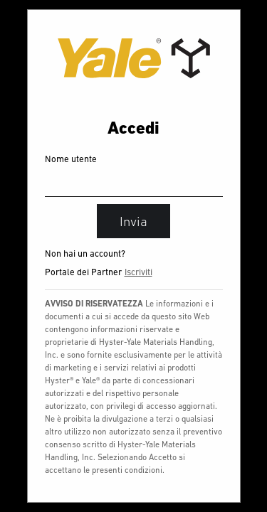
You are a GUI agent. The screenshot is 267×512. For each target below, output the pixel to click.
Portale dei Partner (83, 272)
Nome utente (71, 159)
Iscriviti (138, 272)
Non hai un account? (85, 253)
